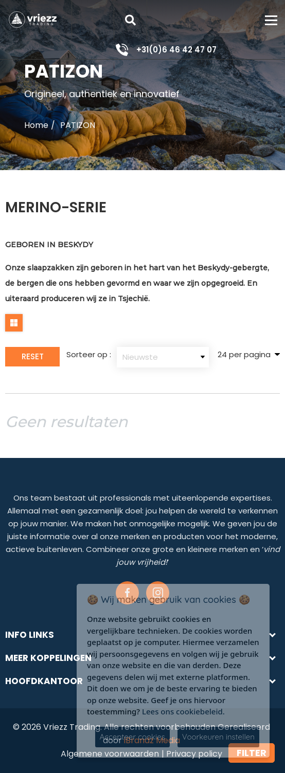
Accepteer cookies (132, 737)
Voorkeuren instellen (218, 737)
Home (36, 125)
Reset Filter (32, 358)
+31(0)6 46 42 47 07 (176, 49)
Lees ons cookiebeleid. (183, 711)
